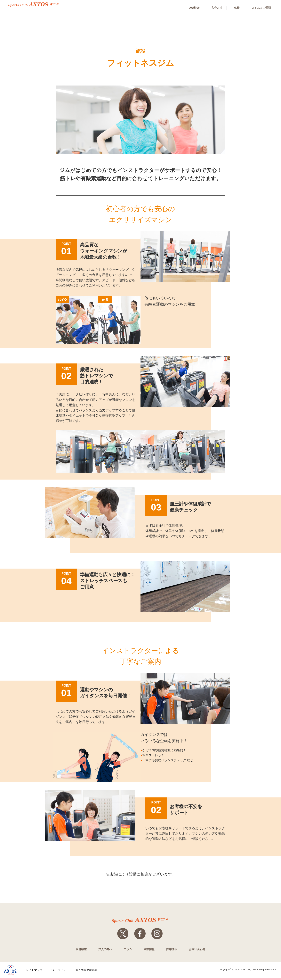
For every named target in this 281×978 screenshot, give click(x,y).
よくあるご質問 (260, 7)
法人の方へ (105, 949)
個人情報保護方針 (86, 970)
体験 (235, 7)
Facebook (140, 934)
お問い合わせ (197, 949)
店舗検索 (189, 7)
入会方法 (213, 7)
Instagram (157, 934)
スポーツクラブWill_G (37, 5)
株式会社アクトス (10, 970)
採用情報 (171, 949)
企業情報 (149, 949)
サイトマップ (34, 970)
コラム (128, 949)
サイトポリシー (58, 970)
